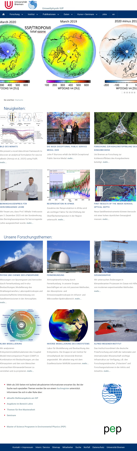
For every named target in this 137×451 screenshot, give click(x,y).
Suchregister (63, 388)
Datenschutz (98, 447)
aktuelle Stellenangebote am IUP (22, 398)
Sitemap (56, 447)
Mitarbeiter (68, 447)
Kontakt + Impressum (23, 447)
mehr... (3, 162)
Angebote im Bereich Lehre (20, 404)
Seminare (11, 415)
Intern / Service (43, 447)
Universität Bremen (116, 447)
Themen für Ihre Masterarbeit (21, 409)
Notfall (87, 447)
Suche (78, 447)
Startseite (19, 100)
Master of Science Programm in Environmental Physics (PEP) (36, 426)
